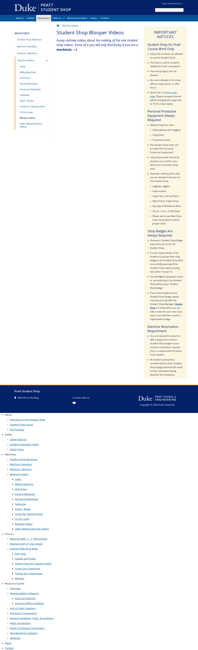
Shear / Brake (27, 100)
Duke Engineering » (172, 3)
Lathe (22, 66)
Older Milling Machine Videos (31, 125)
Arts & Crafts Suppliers (23, 608)
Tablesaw (24, 95)
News (93, 18)
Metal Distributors (20, 623)
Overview (15, 588)
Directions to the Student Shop (27, 419)
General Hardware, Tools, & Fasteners (32, 618)
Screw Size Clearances (27, 568)
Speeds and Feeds (25, 558)
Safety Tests (17, 449)
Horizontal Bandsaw (30, 89)
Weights (19, 578)
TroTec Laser (26, 112)
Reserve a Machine (27, 53)
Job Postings (17, 429)
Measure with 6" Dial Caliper (26, 543)
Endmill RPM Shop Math (24, 548)
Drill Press (25, 77)
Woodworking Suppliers (24, 633)
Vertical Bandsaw (28, 83)
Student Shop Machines (29, 39)
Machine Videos (26, 60)
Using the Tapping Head (32, 106)
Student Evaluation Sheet (24, 444)
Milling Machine (28, 72)
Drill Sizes (20, 553)
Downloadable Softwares (24, 593)
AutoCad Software (25, 598)
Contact (104, 18)
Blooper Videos (27, 117)
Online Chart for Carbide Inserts (33, 563)
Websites (15, 638)
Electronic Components (23, 613)
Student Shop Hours (21, 424)
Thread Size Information (29, 573)
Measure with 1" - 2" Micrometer (28, 538)
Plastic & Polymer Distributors (27, 628)
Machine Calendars (27, 46)
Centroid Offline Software (29, 603)
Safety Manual (18, 439)
